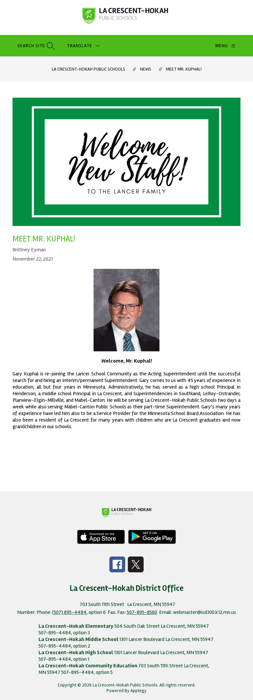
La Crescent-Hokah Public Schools (88, 69)
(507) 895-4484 (69, 612)
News (145, 69)
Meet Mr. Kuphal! (184, 69)
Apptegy (138, 690)
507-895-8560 (142, 612)
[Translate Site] (83, 46)
